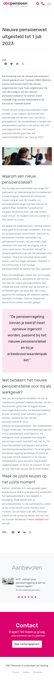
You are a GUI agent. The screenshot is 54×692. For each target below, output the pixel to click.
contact (39, 519)
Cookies (26, 672)
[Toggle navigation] (49, 4)
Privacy (15, 672)
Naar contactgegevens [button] (27, 644)
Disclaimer (37, 672)
